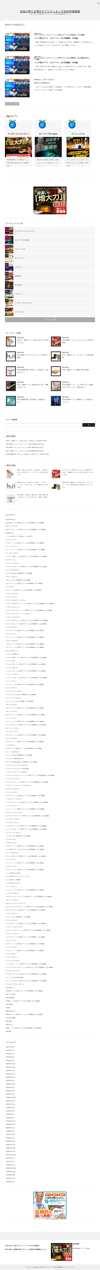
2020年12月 (9, 1070)
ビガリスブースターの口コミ (14, 812)
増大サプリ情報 (10, 994)
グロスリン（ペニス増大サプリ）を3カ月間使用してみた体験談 (25, 644)
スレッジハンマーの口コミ (14, 698)
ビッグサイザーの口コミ (13, 819)
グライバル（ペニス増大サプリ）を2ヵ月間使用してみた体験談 (25, 630)
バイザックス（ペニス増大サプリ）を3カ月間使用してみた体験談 (25, 795)
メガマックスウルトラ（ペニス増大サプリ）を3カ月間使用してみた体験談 (28, 930)
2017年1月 (9, 1161)
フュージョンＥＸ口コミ (13, 832)
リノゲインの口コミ (12, 947)
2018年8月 (9, 1131)
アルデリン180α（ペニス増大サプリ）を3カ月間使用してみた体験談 (26, 556)
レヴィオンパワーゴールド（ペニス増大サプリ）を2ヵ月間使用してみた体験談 (29, 967)
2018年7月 (9, 1134)
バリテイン (19, 267)
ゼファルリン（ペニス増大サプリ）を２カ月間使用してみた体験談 (26, 735)
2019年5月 (9, 1107)
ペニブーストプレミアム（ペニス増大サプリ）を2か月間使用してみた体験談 (29, 896)
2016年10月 (9, 1168)
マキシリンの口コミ (12, 913)
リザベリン (19, 294)
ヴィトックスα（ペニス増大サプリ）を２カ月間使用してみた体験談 (26, 981)
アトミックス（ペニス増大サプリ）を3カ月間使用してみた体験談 (25, 550)
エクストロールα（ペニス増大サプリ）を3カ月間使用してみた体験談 (26, 566)
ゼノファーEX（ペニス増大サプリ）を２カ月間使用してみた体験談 (26, 725)
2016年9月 (9, 1171)
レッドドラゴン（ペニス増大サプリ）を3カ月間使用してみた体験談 (26, 964)
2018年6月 (9, 1138)
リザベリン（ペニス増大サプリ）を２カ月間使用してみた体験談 (25, 944)
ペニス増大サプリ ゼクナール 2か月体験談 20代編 (56, 38)
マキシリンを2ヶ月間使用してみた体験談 (18, 917)
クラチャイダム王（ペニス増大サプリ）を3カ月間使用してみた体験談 (27, 620)
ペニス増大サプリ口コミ (13, 883)
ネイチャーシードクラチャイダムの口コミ (18, 785)
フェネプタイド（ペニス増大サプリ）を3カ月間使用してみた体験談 (26, 826)
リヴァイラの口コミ (12, 957)
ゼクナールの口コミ (40, 35)
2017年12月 (9, 1155)
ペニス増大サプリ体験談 (13, 880)
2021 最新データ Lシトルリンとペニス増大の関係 (21, 444)
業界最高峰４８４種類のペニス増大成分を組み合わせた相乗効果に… (18, 163)
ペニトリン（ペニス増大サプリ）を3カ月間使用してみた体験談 (25, 890)
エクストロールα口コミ (13, 563)
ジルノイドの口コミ (12, 688)
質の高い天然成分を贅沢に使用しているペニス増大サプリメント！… (48, 163)
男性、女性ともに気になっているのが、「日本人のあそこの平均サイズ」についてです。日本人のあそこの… (32, 472)
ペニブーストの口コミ (12, 893)
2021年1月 (9, 1067)
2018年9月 (9, 1128)
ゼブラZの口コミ (11, 745)
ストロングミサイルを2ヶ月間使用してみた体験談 (21, 694)
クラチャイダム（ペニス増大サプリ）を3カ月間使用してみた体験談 (26, 624)
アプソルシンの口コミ (12, 553)
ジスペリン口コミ (11, 681)
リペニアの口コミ (11, 954)
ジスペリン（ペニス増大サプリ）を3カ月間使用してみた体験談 (25, 684)
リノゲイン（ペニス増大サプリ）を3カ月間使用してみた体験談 (25, 950)
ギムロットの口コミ (12, 597)
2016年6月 (9, 1181)
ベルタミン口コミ (11, 866)
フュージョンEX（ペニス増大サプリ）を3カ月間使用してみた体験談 (26, 829)
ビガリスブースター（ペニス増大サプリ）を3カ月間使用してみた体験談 (27, 816)
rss (98, 3)
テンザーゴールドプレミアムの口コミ (17, 765)
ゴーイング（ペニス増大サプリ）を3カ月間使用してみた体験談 (25, 647)
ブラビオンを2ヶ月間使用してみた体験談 (18, 836)
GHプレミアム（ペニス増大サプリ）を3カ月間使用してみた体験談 (26, 529)
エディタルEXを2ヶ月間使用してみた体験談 (19, 573)
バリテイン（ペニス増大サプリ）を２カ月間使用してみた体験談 (25, 809)
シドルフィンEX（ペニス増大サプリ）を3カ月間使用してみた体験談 (26, 677)
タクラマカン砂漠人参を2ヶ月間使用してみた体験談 (21, 762)
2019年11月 (9, 1101)
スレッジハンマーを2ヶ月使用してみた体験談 (19, 701)
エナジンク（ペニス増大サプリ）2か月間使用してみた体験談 (24, 583)
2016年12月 (9, 1165)
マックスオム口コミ (12, 920)
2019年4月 (9, 1111)
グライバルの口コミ (12, 627)
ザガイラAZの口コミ (12, 651)
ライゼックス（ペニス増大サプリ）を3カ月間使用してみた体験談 (25, 937)
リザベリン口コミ (11, 940)
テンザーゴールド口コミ (13, 779)
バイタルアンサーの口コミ (14, 799)
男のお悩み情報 (10, 1018)
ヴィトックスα (20, 249)
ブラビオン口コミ (11, 839)
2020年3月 (9, 1087)
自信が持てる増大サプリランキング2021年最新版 (50, 11)
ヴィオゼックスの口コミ (13, 970)
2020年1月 (9, 1094)
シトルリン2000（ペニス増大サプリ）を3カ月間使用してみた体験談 (26, 657)
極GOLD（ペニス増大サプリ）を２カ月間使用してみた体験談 (24, 1014)
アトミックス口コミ (12, 546)
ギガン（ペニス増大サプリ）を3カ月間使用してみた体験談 (23, 590)
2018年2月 (9, 1151)
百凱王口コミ (10, 1024)
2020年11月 (9, 1074)
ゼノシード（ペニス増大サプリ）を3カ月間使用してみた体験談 (25, 721)
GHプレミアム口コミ (12, 526)
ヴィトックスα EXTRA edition (15, 977)
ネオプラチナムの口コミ (13, 789)
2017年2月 (9, 1158)
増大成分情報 (10, 997)
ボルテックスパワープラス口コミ (16, 903)
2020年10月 (9, 1077)
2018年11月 (9, 1121)
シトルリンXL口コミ (12, 667)
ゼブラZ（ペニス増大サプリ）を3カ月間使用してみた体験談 (24, 748)
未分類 (8, 1007)
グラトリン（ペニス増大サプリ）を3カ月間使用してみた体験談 (25, 637)
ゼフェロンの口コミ (12, 738)
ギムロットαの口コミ (12, 593)
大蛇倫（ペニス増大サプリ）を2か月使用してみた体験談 (23, 1001)
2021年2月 (9, 1064)
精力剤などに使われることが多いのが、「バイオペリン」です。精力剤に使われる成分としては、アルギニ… (77, 485)
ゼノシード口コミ (11, 718)
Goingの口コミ (10, 533)
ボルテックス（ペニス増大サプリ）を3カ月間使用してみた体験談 (25, 910)
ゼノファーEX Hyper (22, 240)
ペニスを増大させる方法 (13, 873)
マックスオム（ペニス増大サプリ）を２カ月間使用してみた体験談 (26, 923)
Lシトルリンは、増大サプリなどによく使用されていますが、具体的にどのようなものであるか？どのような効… (78, 472)
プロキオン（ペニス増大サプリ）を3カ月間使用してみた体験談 (25, 846)
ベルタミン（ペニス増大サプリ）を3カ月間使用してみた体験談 (25, 869)
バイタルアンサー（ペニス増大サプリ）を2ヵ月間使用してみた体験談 (27, 802)
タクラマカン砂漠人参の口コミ (15, 758)
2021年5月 (9, 1053)
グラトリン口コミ (11, 634)
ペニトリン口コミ (11, 886)
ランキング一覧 (50, 320)
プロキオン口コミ (11, 842)
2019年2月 (9, 1118)
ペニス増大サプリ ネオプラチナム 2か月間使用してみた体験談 (25, 849)
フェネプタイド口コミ (12, 822)
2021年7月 (9, 1047)
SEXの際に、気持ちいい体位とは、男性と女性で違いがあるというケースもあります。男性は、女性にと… (32, 497)
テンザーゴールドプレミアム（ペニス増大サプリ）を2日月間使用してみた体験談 (30, 775)
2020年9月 (9, 1080)
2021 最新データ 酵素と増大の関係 (75, 370)
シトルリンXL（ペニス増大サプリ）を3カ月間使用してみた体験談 (25, 671)
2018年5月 (9, 1141)
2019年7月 (9, 1104)
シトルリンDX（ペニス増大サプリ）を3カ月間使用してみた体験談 (26, 664)
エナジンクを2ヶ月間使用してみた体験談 (18, 580)
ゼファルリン (19, 258)
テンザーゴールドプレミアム (25, 231)
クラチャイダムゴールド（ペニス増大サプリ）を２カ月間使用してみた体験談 (29, 610)
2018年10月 (9, 1124)
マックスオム (19, 312)
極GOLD (18, 276)
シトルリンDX (10, 661)
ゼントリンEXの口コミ (13, 752)
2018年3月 (9, 1148)
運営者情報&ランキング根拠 (81, 1248)
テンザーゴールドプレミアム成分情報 (17, 768)
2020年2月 (9, 1090)
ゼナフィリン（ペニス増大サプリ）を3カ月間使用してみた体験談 (25, 715)
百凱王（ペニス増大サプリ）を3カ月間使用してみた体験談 (23, 1028)
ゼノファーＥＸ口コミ (12, 728)
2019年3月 (9, 1114)
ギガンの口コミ (10, 587)
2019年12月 (9, 1097)
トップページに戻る (12, 103)
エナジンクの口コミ (12, 576)
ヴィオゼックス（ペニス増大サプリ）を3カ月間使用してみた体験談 (26, 974)
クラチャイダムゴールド (23, 303)
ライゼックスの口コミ (12, 933)
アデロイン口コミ (11, 539)
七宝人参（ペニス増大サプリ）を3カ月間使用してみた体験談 (24, 991)
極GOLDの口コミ (11, 1011)
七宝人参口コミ (10, 987)
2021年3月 (9, 1060)
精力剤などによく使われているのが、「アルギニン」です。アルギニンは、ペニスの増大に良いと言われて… (32, 485)
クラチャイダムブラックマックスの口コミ (18, 613)
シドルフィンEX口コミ (13, 674)
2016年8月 (9, 1175)
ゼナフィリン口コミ (12, 711)
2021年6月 (9, 1050)
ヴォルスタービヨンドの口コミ (15, 984)
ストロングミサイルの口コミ (14, 691)
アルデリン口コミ (11, 560)
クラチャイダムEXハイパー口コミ (16, 600)
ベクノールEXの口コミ (13, 853)
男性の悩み (9, 1021)
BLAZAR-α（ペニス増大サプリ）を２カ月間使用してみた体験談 (25, 523)
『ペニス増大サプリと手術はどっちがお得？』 (20, 536)
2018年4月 (9, 1144)
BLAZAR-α (18, 285)
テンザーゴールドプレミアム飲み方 (16, 772)
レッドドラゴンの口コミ (13, 960)
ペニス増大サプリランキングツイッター (18, 876)
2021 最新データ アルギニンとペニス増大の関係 (20, 447)
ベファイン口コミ (11, 859)
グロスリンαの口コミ (12, 640)
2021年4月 (9, 1057)
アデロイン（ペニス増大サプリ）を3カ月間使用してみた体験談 (25, 543)
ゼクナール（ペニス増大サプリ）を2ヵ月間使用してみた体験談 (66, 35)
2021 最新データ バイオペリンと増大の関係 (20, 451)
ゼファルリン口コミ (12, 731)
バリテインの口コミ (12, 805)
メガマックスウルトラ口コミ (14, 927)
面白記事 (8, 1031)
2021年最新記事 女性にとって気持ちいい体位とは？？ (22, 454)
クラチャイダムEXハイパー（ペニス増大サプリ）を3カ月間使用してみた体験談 (29, 603)
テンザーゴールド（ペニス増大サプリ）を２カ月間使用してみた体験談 (27, 782)
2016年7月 (9, 1178)
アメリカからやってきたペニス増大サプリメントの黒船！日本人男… (77, 163)
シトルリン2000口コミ (13, 654)
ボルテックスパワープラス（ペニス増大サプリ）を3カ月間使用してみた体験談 (29, 906)
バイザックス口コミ (12, 792)
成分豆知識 (9, 1004)
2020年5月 (9, 1084)
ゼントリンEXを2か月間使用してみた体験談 (19, 755)
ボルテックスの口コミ (12, 900)
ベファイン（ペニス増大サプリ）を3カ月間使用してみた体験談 (25, 863)
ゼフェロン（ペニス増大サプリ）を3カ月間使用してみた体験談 (25, 741)
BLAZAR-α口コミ (11, 519)
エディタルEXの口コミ (13, 570)
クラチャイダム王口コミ (13, 617)
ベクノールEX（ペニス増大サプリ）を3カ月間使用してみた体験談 (26, 856)
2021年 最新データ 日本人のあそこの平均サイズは (22, 441)
